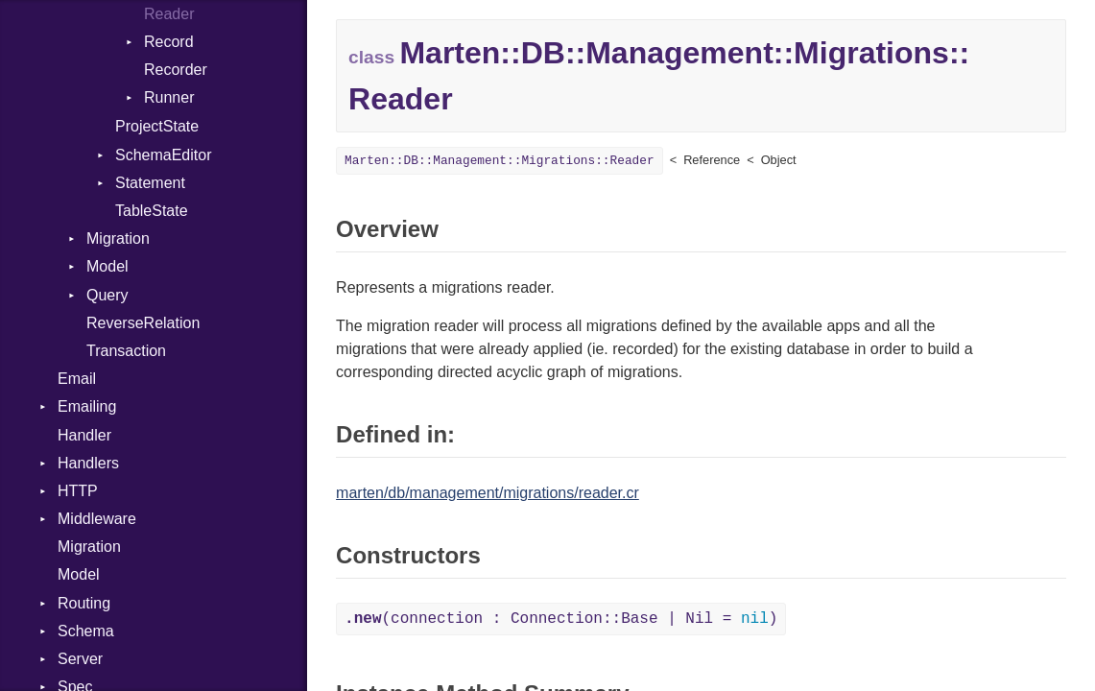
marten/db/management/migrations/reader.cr (487, 493)
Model (107, 266)
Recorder (175, 69)
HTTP (78, 491)
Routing (84, 603)
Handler (84, 435)
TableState (151, 211)
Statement (150, 183)
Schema (86, 631)
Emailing (87, 406)
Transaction (126, 351)
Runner (169, 97)
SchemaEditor (163, 155)
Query (107, 295)
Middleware (97, 519)
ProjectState (157, 126)
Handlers (88, 463)
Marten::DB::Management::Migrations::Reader (500, 161)
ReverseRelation (143, 323)
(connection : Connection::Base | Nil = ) (561, 619)
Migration (118, 238)
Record (169, 42)
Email (77, 378)
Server (80, 659)
